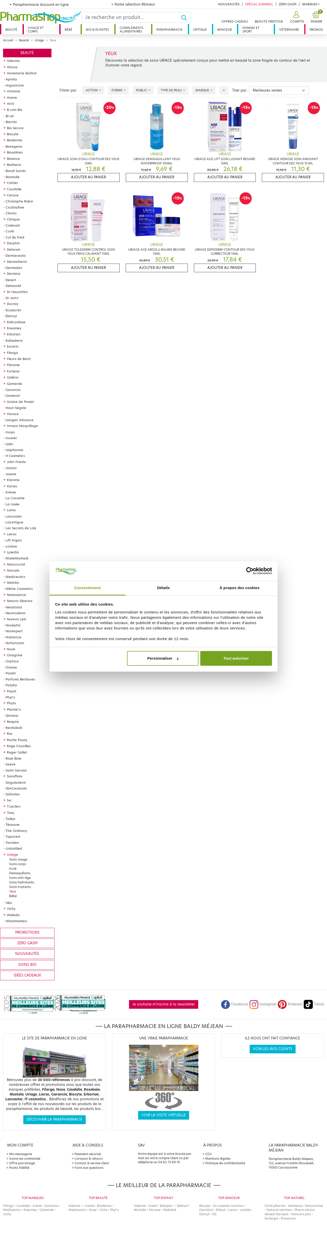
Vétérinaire (289, 29)
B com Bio (14, 109)
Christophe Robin (19, 201)
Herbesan (295, 1206)
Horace (13, 414)
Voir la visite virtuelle (163, 1115)
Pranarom (288, 1218)
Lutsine (11, 546)
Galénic (13, 377)
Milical (220, 1210)
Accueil (8, 40)
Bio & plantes (97, 29)
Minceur (224, 29)
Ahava (12, 67)
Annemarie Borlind (22, 73)
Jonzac (11, 468)
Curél (10, 231)
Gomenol (13, 395)
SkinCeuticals (16, 788)
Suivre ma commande (24, 1158)
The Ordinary (16, 830)
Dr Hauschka (17, 291)
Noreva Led (16, 619)
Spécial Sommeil (259, 4)
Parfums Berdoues (20, 679)
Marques (310, 4)
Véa (9, 902)
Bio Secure (15, 128)
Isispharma (14, 450)
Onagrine (14, 655)
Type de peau (172, 90)
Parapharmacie (169, 29)
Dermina (13, 273)
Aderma (13, 60)
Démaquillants (19, 873)
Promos (316, 29)
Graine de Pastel (20, 401)
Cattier (12, 182)
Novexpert (14, 631)
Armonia (13, 91)
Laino (11, 510)
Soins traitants (20, 887)
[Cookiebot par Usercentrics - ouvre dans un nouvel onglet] (250, 571)
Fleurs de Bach (19, 358)
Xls (214, 1214)
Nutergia (271, 1218)
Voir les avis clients (272, 1049)
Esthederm (14, 340)
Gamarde (14, 383)
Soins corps (17, 864)
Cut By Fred (15, 237)
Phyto (11, 703)
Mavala (13, 570)
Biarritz (11, 121)
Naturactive (314, 1206)
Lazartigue (14, 522)
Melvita (13, 582)
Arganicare (15, 85)
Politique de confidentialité (225, 1163)
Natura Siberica (19, 600)
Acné (12, 868)
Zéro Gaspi (288, 4)
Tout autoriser (236, 658)
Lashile (245, 1210)
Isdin (9, 444)
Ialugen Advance (19, 420)
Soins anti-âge (20, 878)
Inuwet (11, 438)
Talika (10, 818)
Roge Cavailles (19, 746)
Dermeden (14, 267)
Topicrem (13, 836)
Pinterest (290, 1004)
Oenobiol (206, 1210)
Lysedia (13, 552)
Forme (117, 90)
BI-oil (9, 116)
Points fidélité (19, 1168)
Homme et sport (250, 29)
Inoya (10, 432)
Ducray (12, 303)
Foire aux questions (89, 1168)
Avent (153, 1206)
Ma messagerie (20, 1154)
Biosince (13, 158)
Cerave (13, 195)
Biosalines (15, 152)
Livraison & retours (89, 1158)
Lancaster (14, 516)
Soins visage (18, 859)
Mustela (140, 1210)
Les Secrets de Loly (21, 528)
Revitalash (14, 727)
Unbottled (14, 848)
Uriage (39, 40)
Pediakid (169, 1210)
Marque (202, 90)
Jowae (11, 474)
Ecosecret (13, 310)
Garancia (13, 389)
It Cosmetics (15, 455)
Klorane (13, 479)
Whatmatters (16, 921)
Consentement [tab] (87, 588)
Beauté (11, 29)
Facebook (234, 1004)
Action (92, 90)
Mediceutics (15, 576)
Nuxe (11, 649)
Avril (10, 103)
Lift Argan (14, 540)
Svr (9, 800)
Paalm (11, 673)
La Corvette (15, 498)
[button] (296, 17)
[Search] (131, 17)
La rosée (13, 504)
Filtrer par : (69, 90)
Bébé (68, 29)
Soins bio (27, 964)
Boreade (13, 177)
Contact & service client (92, 1163)
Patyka (11, 685)
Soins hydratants (21, 882)
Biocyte (13, 134)
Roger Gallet (17, 752)
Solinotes (13, 794)
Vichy (11, 908)
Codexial (13, 225)
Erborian (14, 334)
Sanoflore (14, 776)
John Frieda (16, 461)
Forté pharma (275, 1206)
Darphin (13, 243)
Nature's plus (301, 1214)
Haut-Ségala (16, 407)
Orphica (12, 661)
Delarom (13, 249)
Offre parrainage (22, 1163)
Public (142, 90)
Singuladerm (16, 782)
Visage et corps (36, 29)
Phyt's (10, 697)
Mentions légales (218, 1158)
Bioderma (14, 140)
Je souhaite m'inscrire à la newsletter (163, 1004)
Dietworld (13, 285)
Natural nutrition (279, 1210)
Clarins (11, 213)
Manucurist (16, 564)
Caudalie (14, 189)
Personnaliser (162, 658)
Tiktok (314, 1004)
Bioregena (14, 146)
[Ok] (186, 17)
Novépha (13, 625)
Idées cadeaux (27, 975)
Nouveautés (229, 4)
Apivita (11, 79)
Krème (11, 492)
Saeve (10, 764)
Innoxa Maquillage (22, 425)
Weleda (13, 915)
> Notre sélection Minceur (133, 4)
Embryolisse (16, 322)
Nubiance (13, 637)
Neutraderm (15, 613)
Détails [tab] (163, 588)
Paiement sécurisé (88, 1154)
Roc (10, 733)
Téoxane (13, 824)
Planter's (14, 709)
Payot (11, 691)
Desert (11, 280)
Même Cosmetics (19, 588)
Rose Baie (13, 758)
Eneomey (14, 328)
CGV (208, 1154)
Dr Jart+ (12, 298)
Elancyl (11, 316)
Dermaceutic (16, 255)
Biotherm (14, 164)
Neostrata (14, 607)
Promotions (27, 932)
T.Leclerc (14, 806)
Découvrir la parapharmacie (54, 1119)
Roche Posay (17, 740)
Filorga (12, 352)
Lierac (12, 534)
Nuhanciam (15, 643)
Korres (12, 486)
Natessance (16, 594)
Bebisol (182, 1206)
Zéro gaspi (27, 943)
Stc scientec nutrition (228, 1206)
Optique (200, 29)
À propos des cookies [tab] (240, 588)
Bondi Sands (16, 170)
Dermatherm (17, 261)
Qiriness (12, 715)
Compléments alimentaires (131, 29)
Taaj (10, 812)
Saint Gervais (16, 770)
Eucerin (13, 346)
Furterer (13, 371)
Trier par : (240, 90)
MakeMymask (17, 558)
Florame (13, 365)
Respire (13, 721)
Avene (12, 97)
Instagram (263, 1004)
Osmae (11, 667)
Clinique (13, 219)
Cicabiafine (15, 207)
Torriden (12, 842)
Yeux (12, 891)
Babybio (166, 1206)
